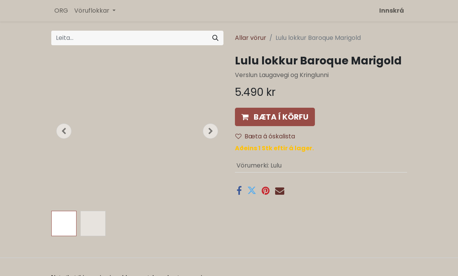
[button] (64, 131)
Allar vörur (250, 37)
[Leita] (215, 38)
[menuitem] (61, 10)
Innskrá (391, 10)
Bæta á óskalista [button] (265, 136)
